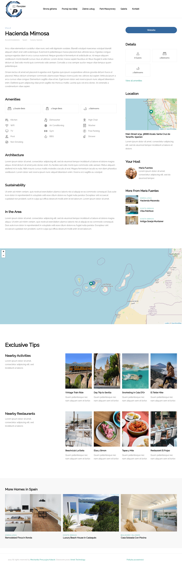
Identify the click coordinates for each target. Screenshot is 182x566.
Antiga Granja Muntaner (151, 221)
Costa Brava (147, 208)
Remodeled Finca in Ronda (18, 537)
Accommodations (12, 40)
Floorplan (19, 6)
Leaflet (162, 129)
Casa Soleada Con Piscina (133, 537)
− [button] (3, 256)
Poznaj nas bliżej (69, 9)
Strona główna (50, 9)
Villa (8, 28)
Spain (24, 40)
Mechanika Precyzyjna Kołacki (42, 560)
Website (151, 30)
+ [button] (3, 252)
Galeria (124, 9)
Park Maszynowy (108, 9)
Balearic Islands (130, 535)
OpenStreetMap (171, 129)
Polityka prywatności (135, 560)
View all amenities (134, 80)
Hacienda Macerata (149, 200)
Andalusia (146, 198)
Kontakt (135, 9)
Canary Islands (36, 40)
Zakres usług (88, 9)
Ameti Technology (77, 560)
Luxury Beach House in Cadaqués (79, 537)
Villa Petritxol (146, 211)
